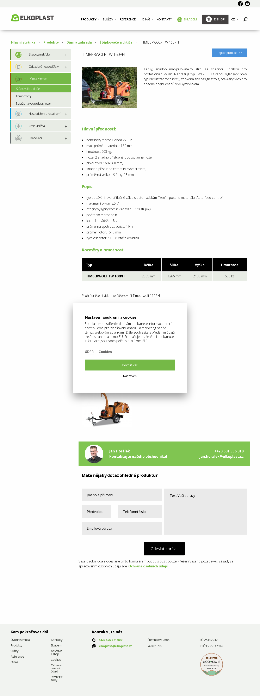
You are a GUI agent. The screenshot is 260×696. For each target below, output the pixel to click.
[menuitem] (90, 18)
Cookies (56, 660)
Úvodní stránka (20, 640)
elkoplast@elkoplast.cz (115, 646)
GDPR (89, 351)
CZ (233, 19)
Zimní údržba (30, 126)
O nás (146, 19)
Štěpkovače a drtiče (116, 42)
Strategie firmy (57, 678)
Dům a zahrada (79, 42)
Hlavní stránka (23, 42)
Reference (128, 19)
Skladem (187, 19)
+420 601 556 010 (229, 451)
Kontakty (164, 19)
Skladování (28, 138)
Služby (108, 19)
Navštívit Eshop (56, 652)
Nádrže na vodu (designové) (33, 103)
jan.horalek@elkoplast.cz (221, 456)
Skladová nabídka (32, 55)
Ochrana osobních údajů (148, 566)
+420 (110, 640)
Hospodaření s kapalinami (37, 114)
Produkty (89, 19)
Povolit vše (130, 365)
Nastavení (130, 376)
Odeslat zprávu (164, 548)
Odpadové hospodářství (37, 67)
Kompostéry (23, 96)
